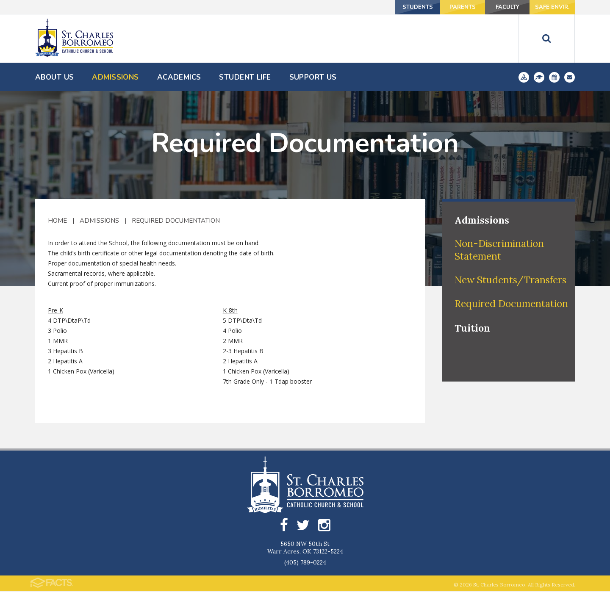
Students (378, 7)
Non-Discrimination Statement (499, 249)
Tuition (472, 328)
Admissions (99, 220)
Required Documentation (176, 220)
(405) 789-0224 (305, 563)
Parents (434, 7)
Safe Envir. (547, 7)
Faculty (490, 7)
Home (57, 220)
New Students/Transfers (510, 280)
